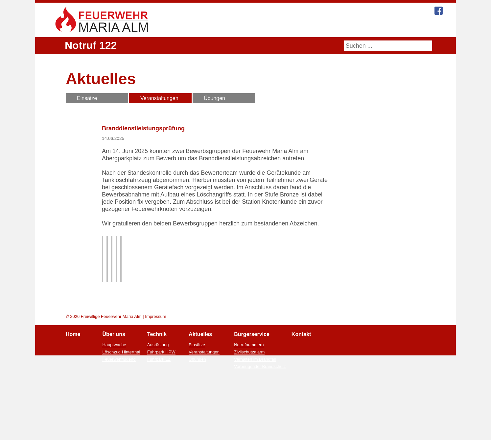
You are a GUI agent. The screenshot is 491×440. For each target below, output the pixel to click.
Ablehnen (285, 433)
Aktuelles (296, 27)
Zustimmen (255, 433)
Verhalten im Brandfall (255, 408)
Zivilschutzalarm (250, 401)
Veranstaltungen (159, 98)
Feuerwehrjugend (119, 408)
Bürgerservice (335, 27)
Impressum (155, 365)
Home (200, 27)
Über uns (232, 27)
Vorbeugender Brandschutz (260, 416)
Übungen (214, 98)
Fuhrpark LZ (159, 408)
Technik (264, 27)
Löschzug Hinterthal (121, 401)
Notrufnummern (249, 394)
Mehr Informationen (214, 433)
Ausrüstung (158, 394)
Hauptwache (114, 394)
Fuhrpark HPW (161, 401)
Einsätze (87, 98)
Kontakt (373, 27)
